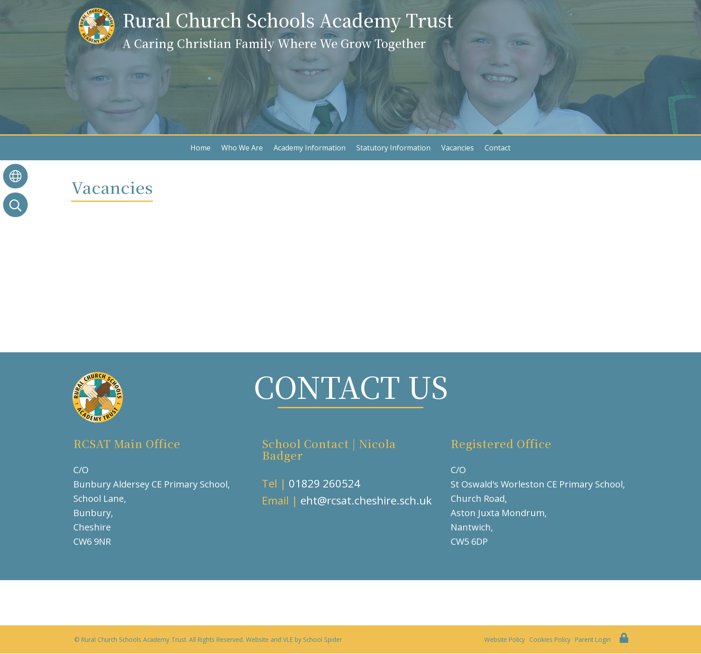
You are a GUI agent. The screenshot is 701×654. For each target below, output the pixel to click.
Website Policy (504, 639)
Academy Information (310, 148)
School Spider (322, 639)
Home (200, 148)
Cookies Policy (549, 639)
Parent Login (593, 639)
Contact (498, 148)
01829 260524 (324, 483)
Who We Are (242, 148)
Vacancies (457, 148)
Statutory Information (393, 148)
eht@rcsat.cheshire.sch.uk (366, 500)
